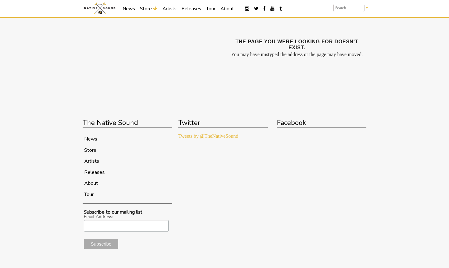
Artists (169, 9)
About (227, 9)
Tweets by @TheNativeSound (208, 136)
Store (148, 9)
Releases (191, 9)
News (129, 9)
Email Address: (98, 217)
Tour (210, 9)
